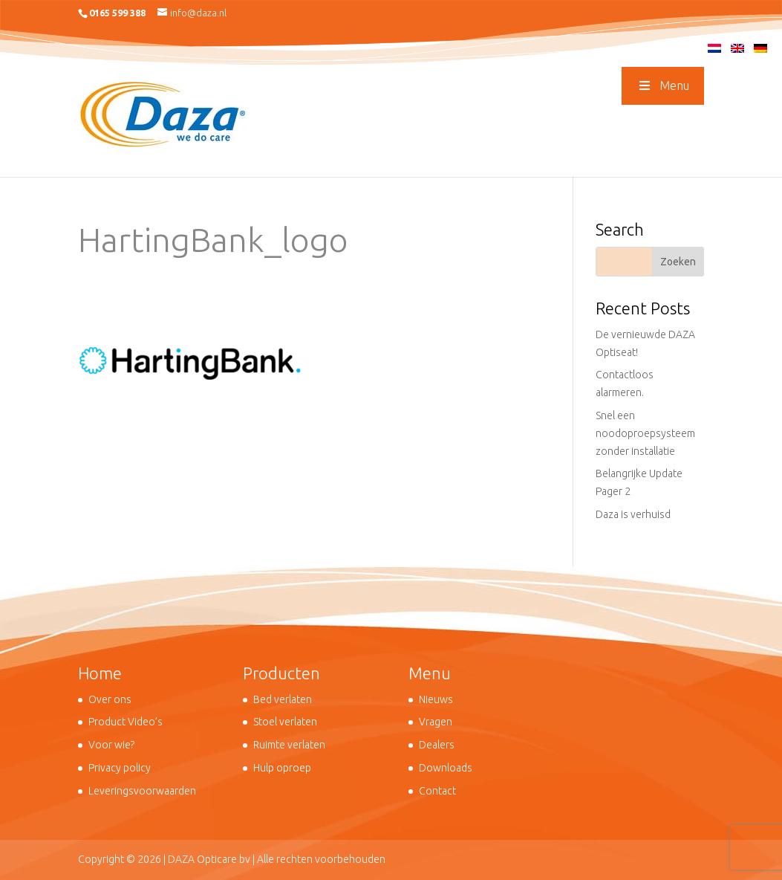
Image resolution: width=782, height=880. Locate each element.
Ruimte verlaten (289, 745)
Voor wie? (111, 745)
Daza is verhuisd (633, 514)
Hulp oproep (282, 768)
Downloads (445, 768)
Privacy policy (119, 768)
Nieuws (436, 699)
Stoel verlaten (285, 722)
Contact (437, 791)
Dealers (436, 745)
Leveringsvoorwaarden (142, 791)
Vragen (435, 722)
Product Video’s (125, 722)
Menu (662, 85)
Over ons (109, 699)
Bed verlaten (282, 699)
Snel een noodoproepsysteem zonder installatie (645, 433)
